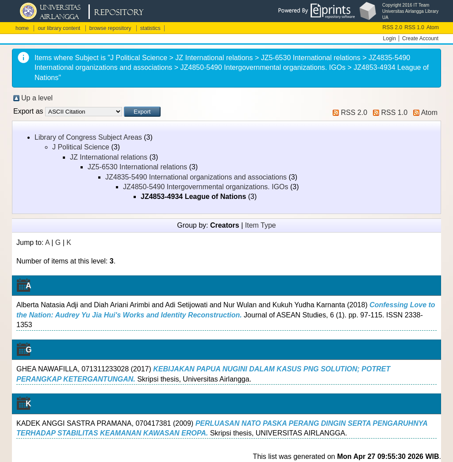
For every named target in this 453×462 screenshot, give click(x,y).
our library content (59, 28)
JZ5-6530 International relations (137, 167)
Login (389, 38)
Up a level (37, 98)
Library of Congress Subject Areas (88, 137)
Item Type (260, 225)
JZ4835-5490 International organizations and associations (196, 177)
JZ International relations (108, 157)
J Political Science (80, 147)
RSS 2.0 (393, 27)
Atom (432, 27)
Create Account (420, 38)
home (22, 28)
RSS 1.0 (414, 27)
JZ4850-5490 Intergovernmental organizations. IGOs (205, 187)
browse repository (110, 28)
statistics (150, 28)
